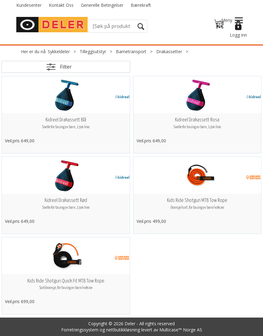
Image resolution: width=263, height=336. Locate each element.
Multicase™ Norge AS (180, 330)
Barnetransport (131, 51)
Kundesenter (29, 5)
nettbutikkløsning (123, 330)
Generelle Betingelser (102, 5)
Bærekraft (141, 5)
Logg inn (238, 35)
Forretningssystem (79, 330)
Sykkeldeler (59, 51)
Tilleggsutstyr (93, 51)
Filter (66, 66)
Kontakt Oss (61, 5)
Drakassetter (169, 51)
